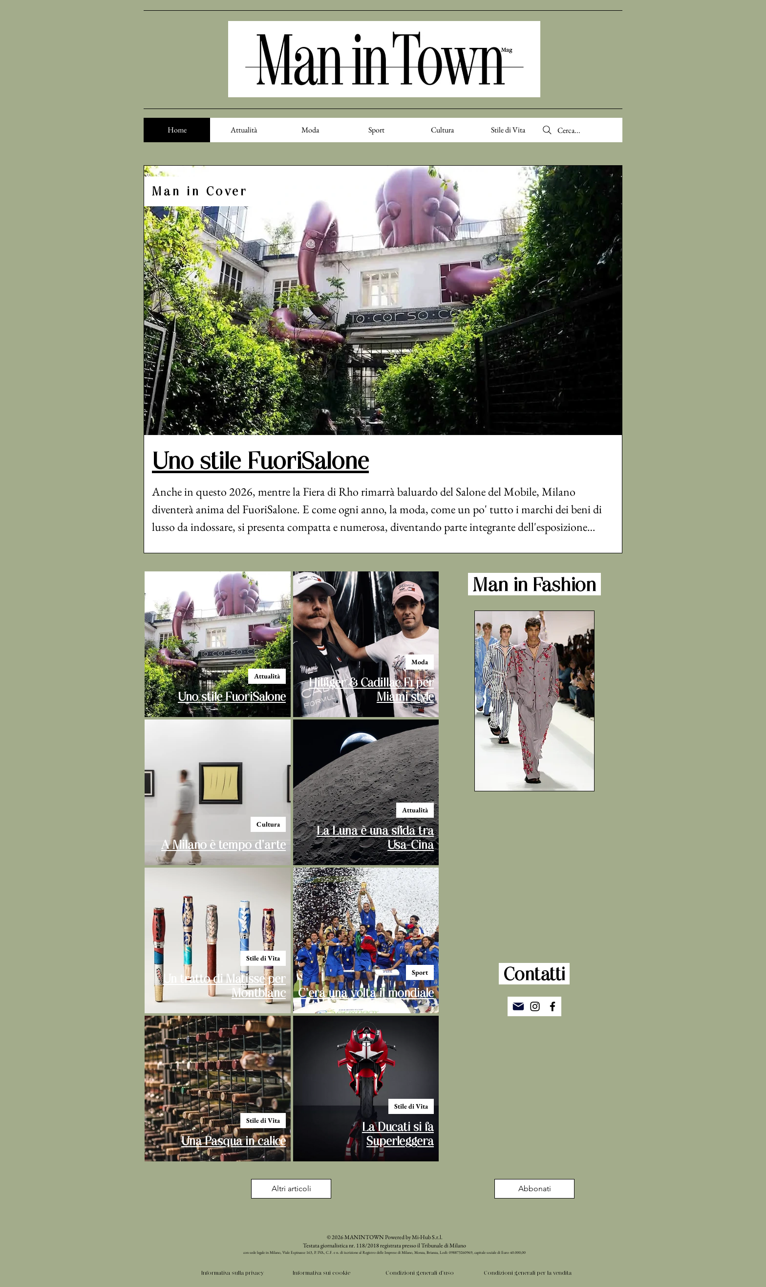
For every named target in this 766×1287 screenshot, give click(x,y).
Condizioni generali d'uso (419, 1272)
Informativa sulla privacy (232, 1272)
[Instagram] (535, 1006)
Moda (419, 661)
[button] (534, 1189)
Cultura (268, 824)
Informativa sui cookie (321, 1272)
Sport (420, 972)
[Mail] (518, 1006)
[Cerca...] (581, 130)
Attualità (267, 676)
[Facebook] (552, 1006)
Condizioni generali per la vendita (528, 1272)
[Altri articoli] (291, 1189)
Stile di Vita (263, 958)
